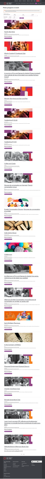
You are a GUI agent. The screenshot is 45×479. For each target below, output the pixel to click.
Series (23, 14)
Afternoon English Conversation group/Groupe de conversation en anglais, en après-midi (20, 300)
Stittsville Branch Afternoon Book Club (16, 446)
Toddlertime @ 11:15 (10, 142)
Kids (36, 3)
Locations (33, 14)
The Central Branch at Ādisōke (16, 465)
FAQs (22, 464)
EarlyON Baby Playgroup (12, 323)
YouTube (37, 461)
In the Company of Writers (12, 345)
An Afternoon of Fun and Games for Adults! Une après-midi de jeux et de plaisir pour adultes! (21, 277)
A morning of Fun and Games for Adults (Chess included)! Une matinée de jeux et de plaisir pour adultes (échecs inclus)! (22, 75)
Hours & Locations (15, 461)
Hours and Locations (23, 3)
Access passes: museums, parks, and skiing (25, 466)
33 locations (15, 11)
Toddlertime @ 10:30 (10, 120)
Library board (5, 464)
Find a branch (14, 463)
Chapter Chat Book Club (12, 389)
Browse (19, 3)
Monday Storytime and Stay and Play (16, 98)
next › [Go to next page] (23, 454)
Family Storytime (9, 32)
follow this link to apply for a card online (32, 10)
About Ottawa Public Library (7, 462)
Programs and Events (31, 3)
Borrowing (23, 461)
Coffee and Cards (10, 163)
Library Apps (40, 461)
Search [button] (41, 3)
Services (27, 3)
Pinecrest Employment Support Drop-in (16, 366)
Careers (5, 469)
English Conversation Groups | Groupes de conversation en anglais (22, 210)
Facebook (32, 461)
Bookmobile (14, 464)
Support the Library (7, 473)
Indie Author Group (10, 233)
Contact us (5, 468)
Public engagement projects (7, 476)
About (16, 3)
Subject (15, 14)
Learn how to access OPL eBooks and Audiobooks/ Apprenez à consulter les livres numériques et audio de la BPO (22, 423)
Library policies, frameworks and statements (7, 467)
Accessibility (33, 465)
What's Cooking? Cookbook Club (14, 53)
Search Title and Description (7, 14)
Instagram (34, 461)
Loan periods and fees (24, 463)
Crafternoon (8, 254)
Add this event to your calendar (8, 38)
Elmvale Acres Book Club (12, 400)
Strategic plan (5, 465)
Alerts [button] (39, 3)
